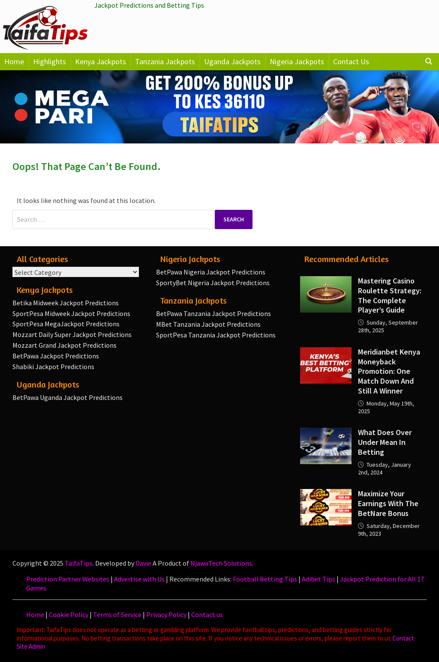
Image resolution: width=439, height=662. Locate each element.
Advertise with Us (139, 579)
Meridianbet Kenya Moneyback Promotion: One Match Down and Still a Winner (389, 371)
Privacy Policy (166, 614)
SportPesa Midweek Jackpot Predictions (71, 313)
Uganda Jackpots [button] (232, 61)
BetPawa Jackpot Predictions (55, 356)
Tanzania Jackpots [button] (165, 61)
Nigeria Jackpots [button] (297, 61)
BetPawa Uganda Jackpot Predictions (67, 397)
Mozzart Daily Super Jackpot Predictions (72, 334)
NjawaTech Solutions (221, 563)
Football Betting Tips (265, 579)
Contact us (207, 614)
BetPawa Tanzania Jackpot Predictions (213, 313)
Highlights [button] (49, 61)
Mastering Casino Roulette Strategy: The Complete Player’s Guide (389, 295)
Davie (143, 563)
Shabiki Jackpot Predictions (53, 366)
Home (14, 61)
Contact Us (351, 61)
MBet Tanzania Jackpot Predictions (208, 324)
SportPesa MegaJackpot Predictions (66, 323)
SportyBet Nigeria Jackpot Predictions (213, 282)
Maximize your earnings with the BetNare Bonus (388, 503)
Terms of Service (117, 614)
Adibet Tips (318, 579)
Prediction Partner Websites (67, 579)
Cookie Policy (68, 614)
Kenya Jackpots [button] (100, 61)
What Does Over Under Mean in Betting (385, 442)
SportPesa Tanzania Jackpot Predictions (216, 335)
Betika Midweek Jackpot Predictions (65, 302)
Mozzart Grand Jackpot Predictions (64, 345)
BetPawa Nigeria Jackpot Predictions (210, 272)
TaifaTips (79, 563)
